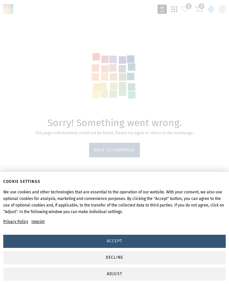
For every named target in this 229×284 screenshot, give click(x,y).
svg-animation (115, 76)
